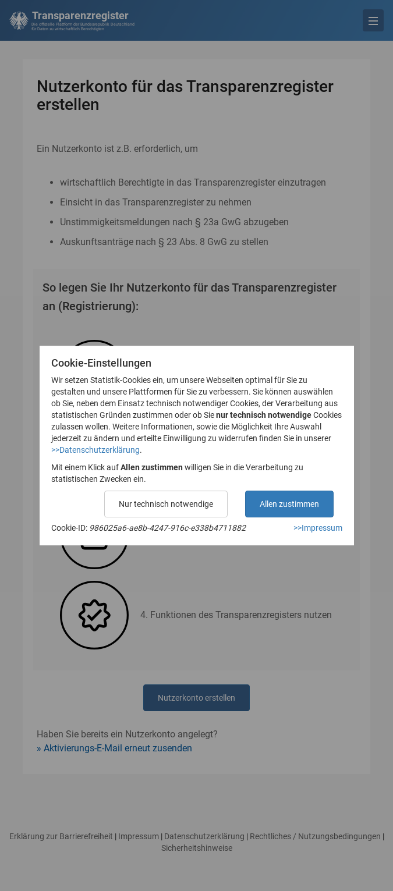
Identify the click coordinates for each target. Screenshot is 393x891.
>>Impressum (317, 528)
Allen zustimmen (289, 504)
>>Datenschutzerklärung (95, 450)
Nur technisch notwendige (166, 504)
